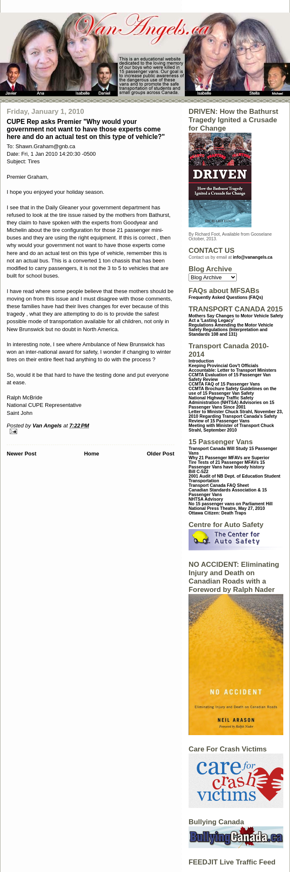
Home (91, 453)
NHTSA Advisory (206, 499)
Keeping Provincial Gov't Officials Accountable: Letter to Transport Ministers (233, 368)
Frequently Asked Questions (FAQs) (226, 297)
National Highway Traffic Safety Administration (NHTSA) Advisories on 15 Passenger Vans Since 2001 (231, 402)
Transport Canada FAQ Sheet (219, 485)
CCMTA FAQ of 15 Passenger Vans (224, 384)
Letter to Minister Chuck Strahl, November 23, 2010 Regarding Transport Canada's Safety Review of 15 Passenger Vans (236, 416)
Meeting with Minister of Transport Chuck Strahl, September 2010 (231, 427)
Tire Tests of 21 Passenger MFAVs (224, 462)
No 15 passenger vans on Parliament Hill (230, 504)
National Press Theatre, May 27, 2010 (227, 508)
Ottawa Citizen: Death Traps (217, 513)
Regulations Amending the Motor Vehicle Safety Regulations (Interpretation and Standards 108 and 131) (231, 330)
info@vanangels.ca (252, 257)
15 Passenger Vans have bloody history (227, 464)
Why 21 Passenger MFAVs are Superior (229, 457)
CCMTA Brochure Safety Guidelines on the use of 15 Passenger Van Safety (233, 391)
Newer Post (21, 453)
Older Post (160, 453)
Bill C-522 (198, 471)
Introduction (201, 361)
